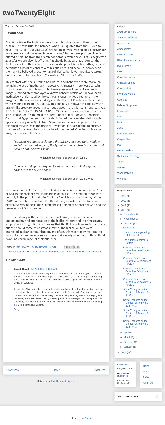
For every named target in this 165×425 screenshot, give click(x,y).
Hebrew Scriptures (75, 251)
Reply (16, 309)
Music (146, 371)
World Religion (125, 173)
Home (56, 370)
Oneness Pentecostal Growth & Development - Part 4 (137, 250)
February (129, 342)
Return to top (123, 364)
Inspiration (122, 111)
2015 (124, 352)
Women (121, 167)
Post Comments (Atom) (62, 381)
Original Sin (123, 139)
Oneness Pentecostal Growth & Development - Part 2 (137, 271)
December (129, 214)
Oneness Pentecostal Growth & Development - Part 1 (137, 282)
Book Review (124, 65)
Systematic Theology (128, 156)
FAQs (146, 377)
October (128, 223)
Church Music (124, 88)
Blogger (88, 418)
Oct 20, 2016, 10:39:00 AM (43, 269)
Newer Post (12, 370)
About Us (148, 382)
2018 (124, 200)
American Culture (126, 31)
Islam (120, 116)
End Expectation (57, 251)
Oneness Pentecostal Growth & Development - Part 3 (137, 261)
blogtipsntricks (123, 383)
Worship (121, 178)
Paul (119, 144)
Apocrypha (123, 43)
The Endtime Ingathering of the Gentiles (136, 234)
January (128, 346)
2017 (124, 205)
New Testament (93, 251)
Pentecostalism (125, 150)
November (129, 218)
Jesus (120, 128)
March (127, 337)
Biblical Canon (125, 54)
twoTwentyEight (29, 13)
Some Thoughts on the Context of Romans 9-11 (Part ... (136, 292)
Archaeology (19, 251)
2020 (124, 196)
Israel (120, 122)
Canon (120, 71)
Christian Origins (126, 82)
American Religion (127, 37)
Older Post (100, 370)
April (126, 332)
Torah (120, 161)
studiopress (122, 376)
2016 (124, 210)
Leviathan (128, 227)
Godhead (122, 99)
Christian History (126, 77)
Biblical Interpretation (37, 251)
